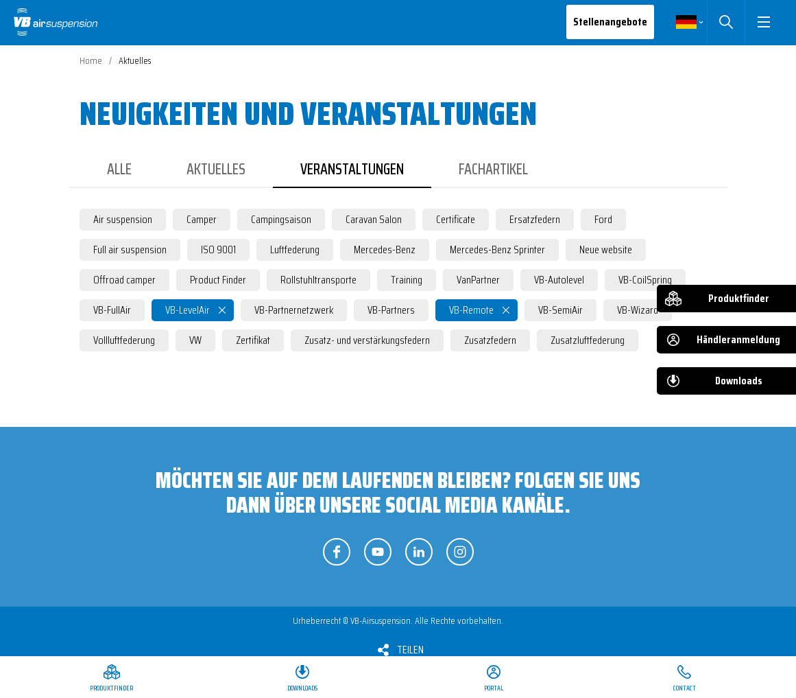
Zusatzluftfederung (588, 340)
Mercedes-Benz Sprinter (497, 249)
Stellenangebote (610, 21)
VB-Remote (471, 309)
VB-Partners (391, 309)
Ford (603, 219)
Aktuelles (215, 169)
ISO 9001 (218, 249)
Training (406, 279)
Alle (119, 169)
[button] (763, 22)
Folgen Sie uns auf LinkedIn (419, 552)
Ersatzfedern (534, 219)
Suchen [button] (726, 22)
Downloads (738, 380)
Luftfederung (294, 249)
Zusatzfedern (490, 340)
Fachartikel (493, 169)
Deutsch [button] (686, 22)
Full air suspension (130, 249)
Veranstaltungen (352, 169)
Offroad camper (124, 279)
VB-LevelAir (187, 309)
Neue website (605, 249)
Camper (201, 219)
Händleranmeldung (738, 339)
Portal (493, 688)
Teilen (410, 649)
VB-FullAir (112, 309)
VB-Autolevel (559, 279)
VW (195, 340)
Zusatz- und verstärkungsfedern (367, 340)
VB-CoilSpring (645, 279)
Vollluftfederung (124, 340)
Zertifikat (253, 340)
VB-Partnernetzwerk (293, 309)
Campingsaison (281, 219)
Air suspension (122, 219)
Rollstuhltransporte (318, 279)
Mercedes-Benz (384, 249)
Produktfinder (738, 298)
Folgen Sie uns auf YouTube (377, 552)
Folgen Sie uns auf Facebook (336, 552)
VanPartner (478, 279)
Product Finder (218, 279)
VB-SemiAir (560, 309)
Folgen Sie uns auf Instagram (460, 552)
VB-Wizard (637, 309)
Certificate (455, 219)
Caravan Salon (374, 219)
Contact (684, 688)
